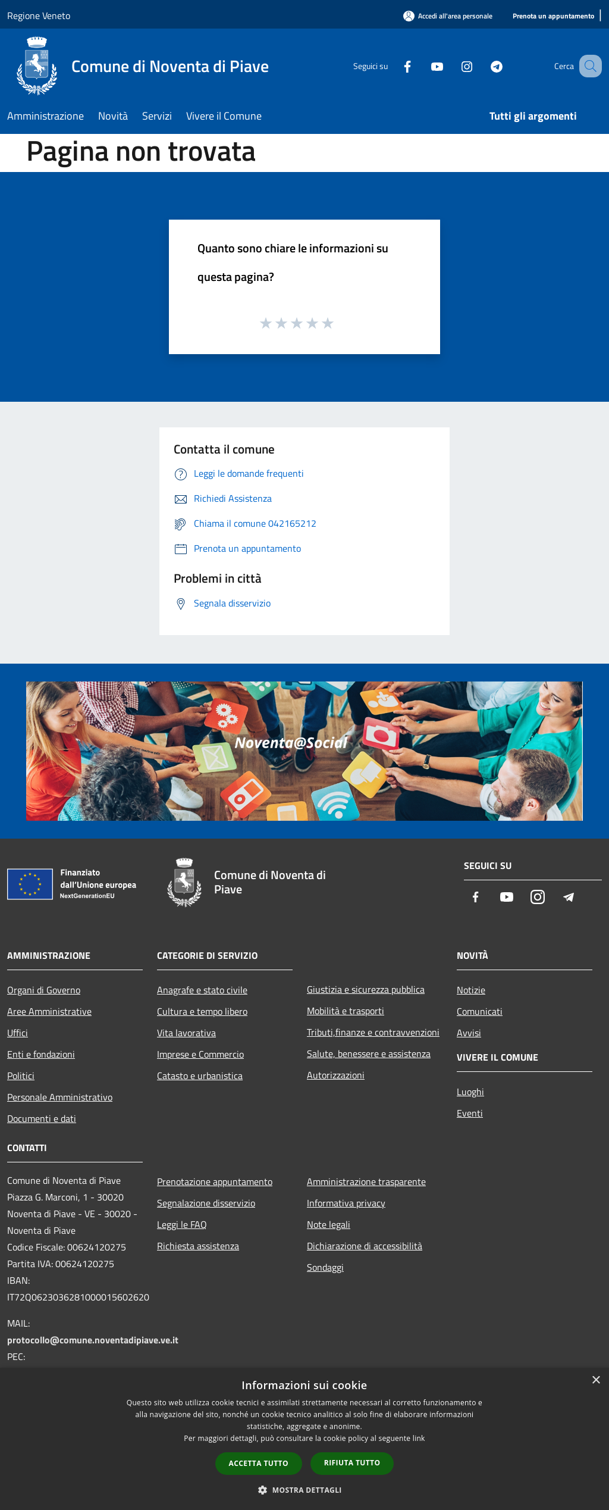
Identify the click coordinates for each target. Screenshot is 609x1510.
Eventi (470, 1113)
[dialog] (304, 1439)
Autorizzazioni (336, 1075)
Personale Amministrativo (59, 1097)
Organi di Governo (43, 990)
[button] (304, 1490)
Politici (20, 1075)
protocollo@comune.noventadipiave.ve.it (92, 1340)
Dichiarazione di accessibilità (364, 1246)
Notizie (471, 990)
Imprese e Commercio (200, 1054)
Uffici (17, 1033)
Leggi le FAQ (182, 1224)
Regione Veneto (38, 15)
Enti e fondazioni (41, 1054)
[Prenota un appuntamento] (553, 16)
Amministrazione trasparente (366, 1181)
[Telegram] (482, 66)
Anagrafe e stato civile (202, 990)
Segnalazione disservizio (206, 1203)
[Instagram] (452, 66)
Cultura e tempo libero (202, 1011)
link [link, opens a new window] (419, 1438)
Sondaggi (325, 1267)
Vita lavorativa (186, 1033)
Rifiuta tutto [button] (352, 1463)
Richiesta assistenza (198, 1246)
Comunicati (480, 1011)
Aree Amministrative (49, 1011)
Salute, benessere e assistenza (369, 1053)
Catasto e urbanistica (200, 1075)
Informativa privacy (346, 1203)
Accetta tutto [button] (258, 1463)
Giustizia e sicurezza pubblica (366, 989)
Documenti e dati (41, 1118)
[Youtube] (422, 66)
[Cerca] (587, 66)
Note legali (328, 1224)
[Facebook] (392, 66)
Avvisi (469, 1033)
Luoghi (470, 1091)
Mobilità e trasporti (345, 1010)
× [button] (595, 1380)
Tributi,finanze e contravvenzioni (373, 1032)
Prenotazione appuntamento (214, 1181)
